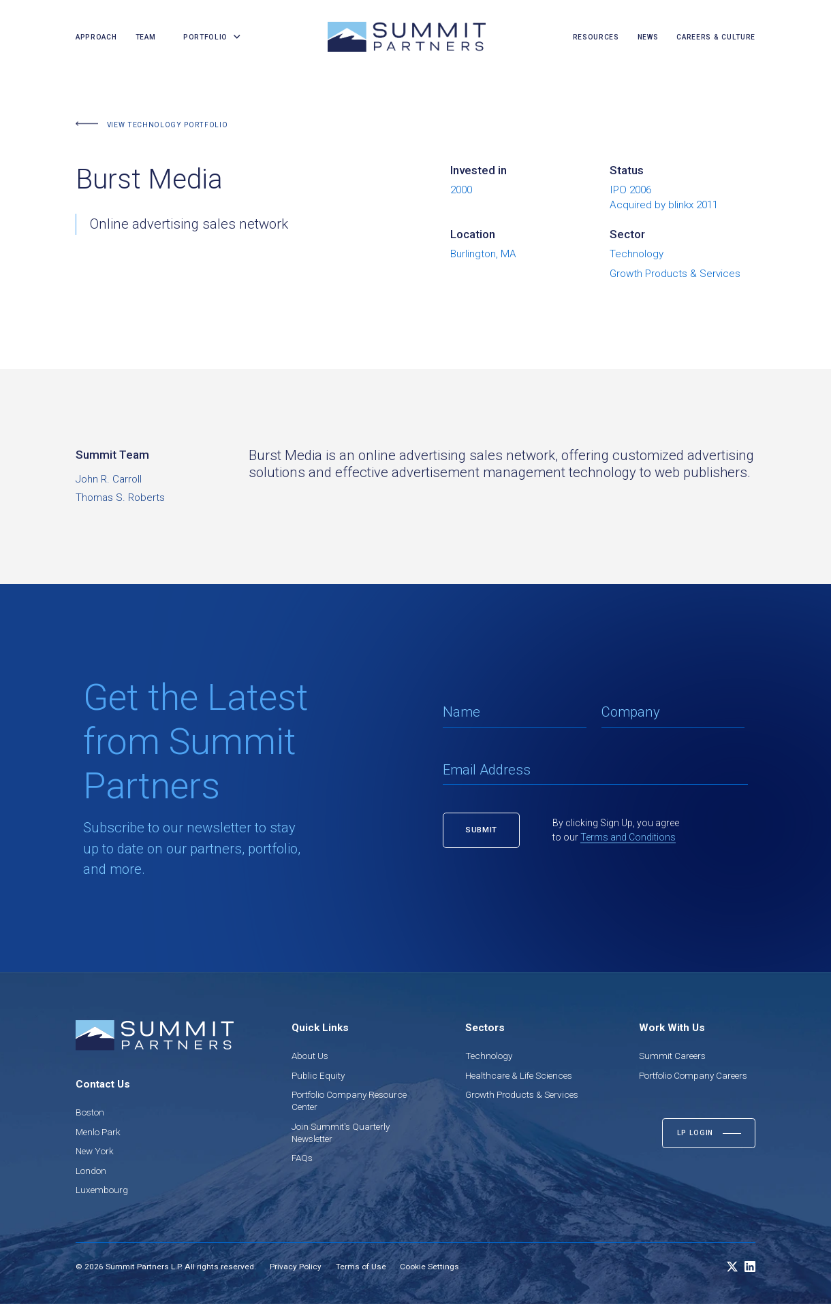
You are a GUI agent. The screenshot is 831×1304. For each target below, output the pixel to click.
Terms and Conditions (628, 837)
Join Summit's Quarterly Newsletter (341, 1132)
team (146, 37)
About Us (310, 1055)
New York (95, 1150)
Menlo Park (98, 1131)
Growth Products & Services (521, 1094)
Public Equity (318, 1075)
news (648, 37)
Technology (488, 1055)
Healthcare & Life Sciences (518, 1075)
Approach (96, 37)
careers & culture (715, 37)
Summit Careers (672, 1055)
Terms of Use (361, 1266)
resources (596, 37)
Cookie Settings (429, 1266)
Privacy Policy (296, 1266)
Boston (90, 1112)
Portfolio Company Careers (693, 1075)
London (91, 1170)
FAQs (302, 1157)
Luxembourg (102, 1189)
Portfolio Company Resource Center (349, 1100)
